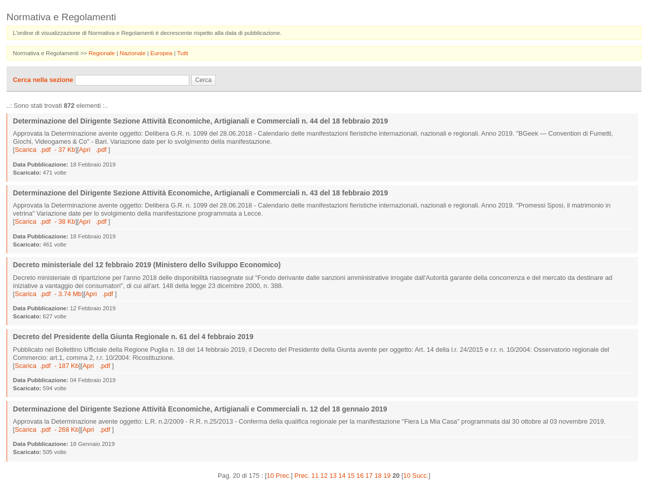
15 (350, 475)
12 (324, 475)
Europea (162, 53)
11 (314, 475)
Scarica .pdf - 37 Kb (45, 149)
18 (378, 475)
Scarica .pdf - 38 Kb (45, 221)
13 (333, 475)
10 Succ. (416, 475)
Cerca (203, 80)
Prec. (302, 475)
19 (386, 475)
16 (359, 475)
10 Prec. (279, 475)
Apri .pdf (93, 149)
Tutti (182, 53)
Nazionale (133, 53)
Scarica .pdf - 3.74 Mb (48, 294)
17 (369, 475)
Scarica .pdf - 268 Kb (47, 429)
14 (341, 475)
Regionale (102, 53)
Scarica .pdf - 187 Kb (47, 365)
